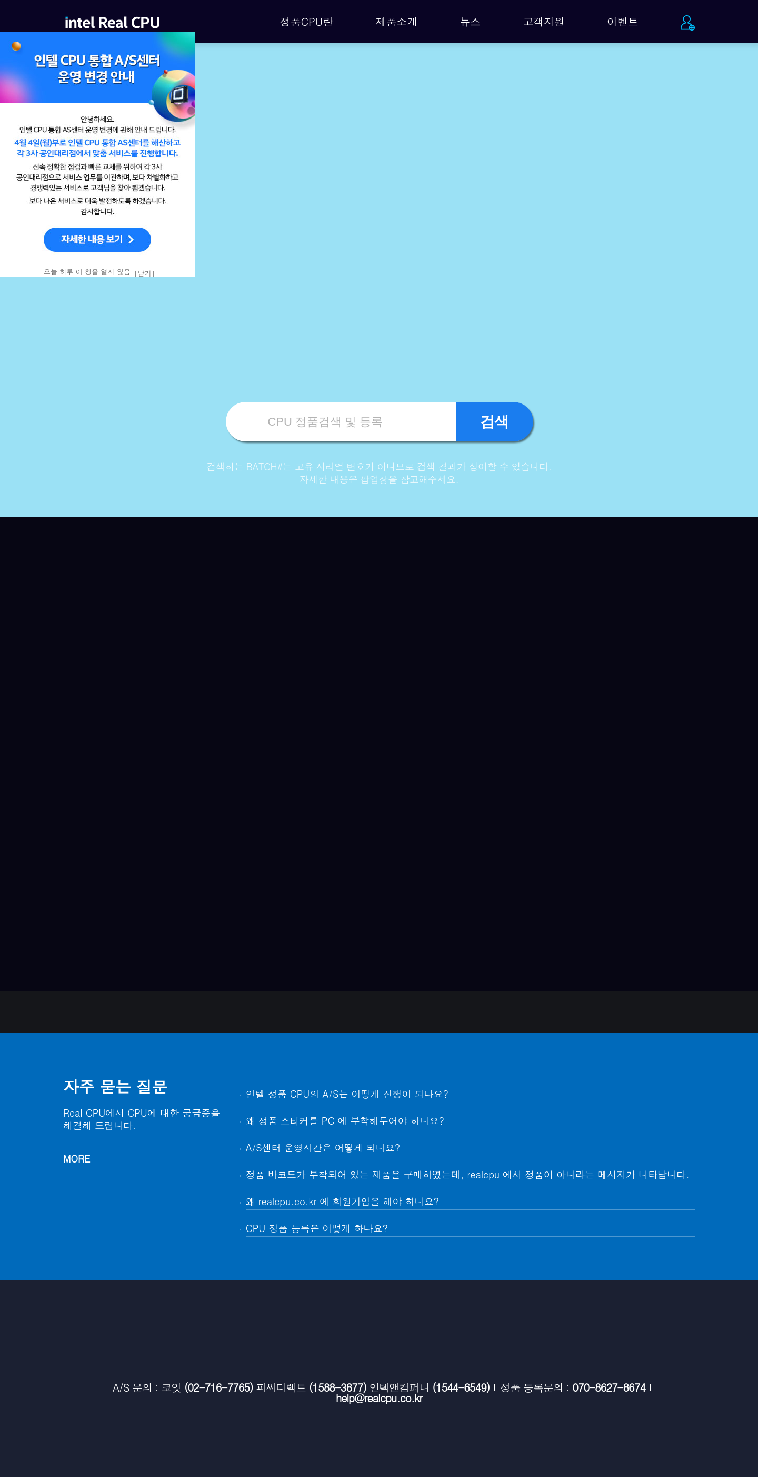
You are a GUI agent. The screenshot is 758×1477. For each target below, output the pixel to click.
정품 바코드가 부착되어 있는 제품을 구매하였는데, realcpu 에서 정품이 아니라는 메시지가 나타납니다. (468, 1174)
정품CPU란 (307, 21)
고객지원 (544, 21)
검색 (495, 421)
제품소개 (396, 21)
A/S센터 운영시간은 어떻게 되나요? (323, 1147)
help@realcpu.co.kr (379, 1398)
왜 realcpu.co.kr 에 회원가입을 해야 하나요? (342, 1201)
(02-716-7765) (218, 1387)
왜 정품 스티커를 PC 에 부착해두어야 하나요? (345, 1120)
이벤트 (623, 21)
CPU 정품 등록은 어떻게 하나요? (317, 1228)
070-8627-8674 (608, 1387)
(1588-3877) (337, 1387)
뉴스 (470, 21)
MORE (76, 1158)
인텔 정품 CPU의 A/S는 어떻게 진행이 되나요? (347, 1093)
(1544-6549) (461, 1387)
